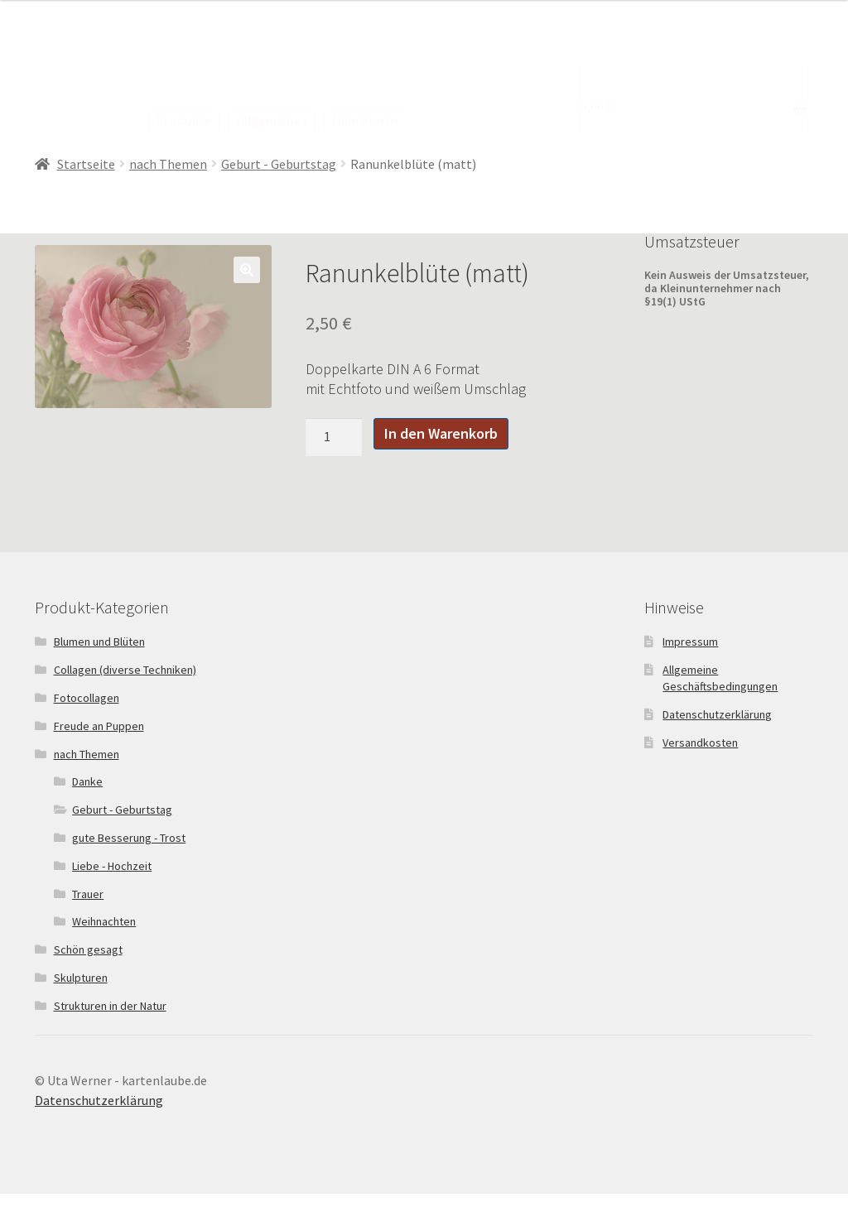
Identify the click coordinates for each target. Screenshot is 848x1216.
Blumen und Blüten (99, 641)
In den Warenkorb (441, 433)
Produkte (184, 120)
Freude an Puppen (99, 726)
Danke (87, 781)
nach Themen (168, 164)
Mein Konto (365, 120)
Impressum (690, 641)
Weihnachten (104, 921)
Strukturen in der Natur (110, 1005)
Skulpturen (81, 977)
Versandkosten (700, 742)
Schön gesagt (88, 949)
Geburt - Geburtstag (278, 164)
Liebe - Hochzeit (112, 865)
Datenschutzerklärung (717, 714)
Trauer (88, 894)
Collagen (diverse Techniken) (125, 669)
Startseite (86, 164)
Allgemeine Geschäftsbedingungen (720, 678)
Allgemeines (271, 120)
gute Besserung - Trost (129, 837)
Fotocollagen (86, 697)
